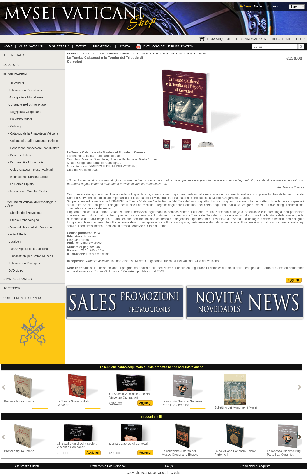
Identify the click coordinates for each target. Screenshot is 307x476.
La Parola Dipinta (22, 184)
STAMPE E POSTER (17, 279)
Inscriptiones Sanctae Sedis (29, 177)
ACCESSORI (12, 288)
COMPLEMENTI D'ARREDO (22, 298)
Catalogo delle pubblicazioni (168, 46)
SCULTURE (11, 65)
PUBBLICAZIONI (78, 53)
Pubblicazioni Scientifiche (25, 90)
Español (272, 6)
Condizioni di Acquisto (255, 466)
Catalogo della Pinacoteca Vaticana (34, 133)
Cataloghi (16, 126)
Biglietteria (59, 46)
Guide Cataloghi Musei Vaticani (31, 169)
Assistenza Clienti (26, 466)
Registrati (281, 39)
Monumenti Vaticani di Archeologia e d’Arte (30, 203)
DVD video (15, 270)
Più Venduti (16, 83)
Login (301, 39)
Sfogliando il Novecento (26, 212)
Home (7, 46)
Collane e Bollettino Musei (113, 53)
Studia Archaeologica (24, 220)
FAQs (169, 466)
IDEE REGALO (13, 55)
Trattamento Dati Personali (108, 466)
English (259, 6)
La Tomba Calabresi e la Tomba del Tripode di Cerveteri (172, 53)
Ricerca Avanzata (251, 39)
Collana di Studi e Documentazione (34, 140)
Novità (124, 46)
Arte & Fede (18, 234)
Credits (175, 472)
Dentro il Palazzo (21, 155)
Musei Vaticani (31, 46)
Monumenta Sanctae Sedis (28, 191)
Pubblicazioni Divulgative (25, 263)
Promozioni (103, 46)
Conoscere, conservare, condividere (34, 148)
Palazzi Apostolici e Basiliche (28, 249)
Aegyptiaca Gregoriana (25, 112)
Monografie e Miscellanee (25, 97)
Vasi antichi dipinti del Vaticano (31, 227)
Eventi (81, 46)
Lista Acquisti (218, 39)
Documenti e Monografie (27, 162)
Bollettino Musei (21, 119)
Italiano (245, 6)
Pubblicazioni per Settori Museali (30, 256)
